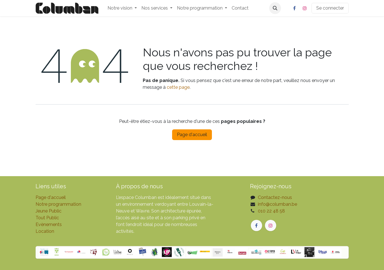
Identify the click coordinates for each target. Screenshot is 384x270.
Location (45, 231)
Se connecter (330, 8)
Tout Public (47, 217)
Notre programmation (58, 204)
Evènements (49, 224)
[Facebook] (294, 8)
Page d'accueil (192, 134)
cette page (178, 87)
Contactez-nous (275, 197)
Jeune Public (49, 211)
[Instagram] (304, 8)
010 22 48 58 (271, 211)
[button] (275, 8)
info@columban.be (277, 204)
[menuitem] (122, 8)
